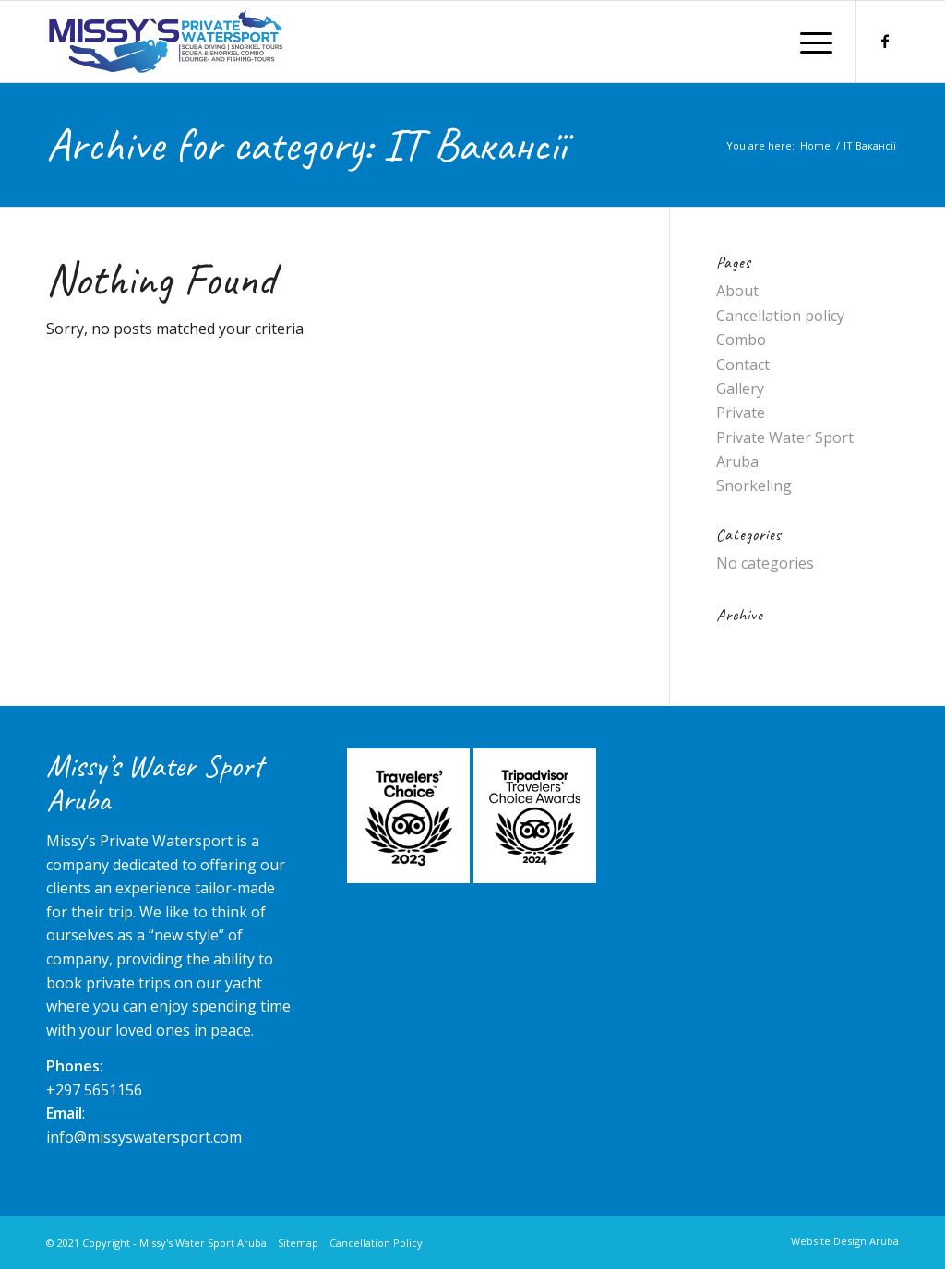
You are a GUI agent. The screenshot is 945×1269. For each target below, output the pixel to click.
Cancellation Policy (376, 1243)
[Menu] (810, 41)
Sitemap (298, 1243)
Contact (743, 364)
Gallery (740, 388)
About (737, 291)
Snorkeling (754, 485)
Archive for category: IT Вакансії (306, 144)
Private (740, 412)
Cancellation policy (780, 315)
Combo (741, 339)
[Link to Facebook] (885, 40)
